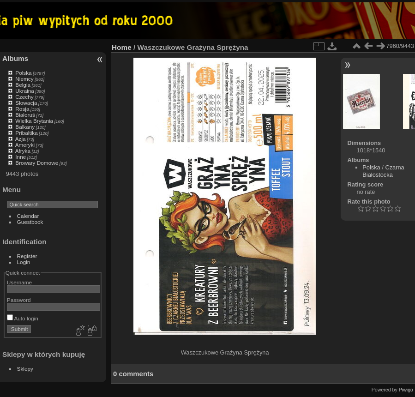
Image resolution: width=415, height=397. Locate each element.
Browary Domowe (36, 163)
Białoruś (25, 115)
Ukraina (24, 91)
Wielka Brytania (34, 121)
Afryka (22, 151)
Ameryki (25, 145)
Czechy (24, 97)
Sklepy (25, 369)
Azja (20, 139)
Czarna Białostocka (383, 171)
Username (19, 282)
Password (19, 300)
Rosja (22, 109)
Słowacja (26, 103)
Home (122, 47)
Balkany (25, 127)
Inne (20, 157)
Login (23, 262)
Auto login (22, 318)
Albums (15, 58)
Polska (23, 73)
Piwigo (406, 389)
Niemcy (24, 79)
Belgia (22, 85)
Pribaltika (26, 133)
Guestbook (30, 222)
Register (27, 256)
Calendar (28, 216)
